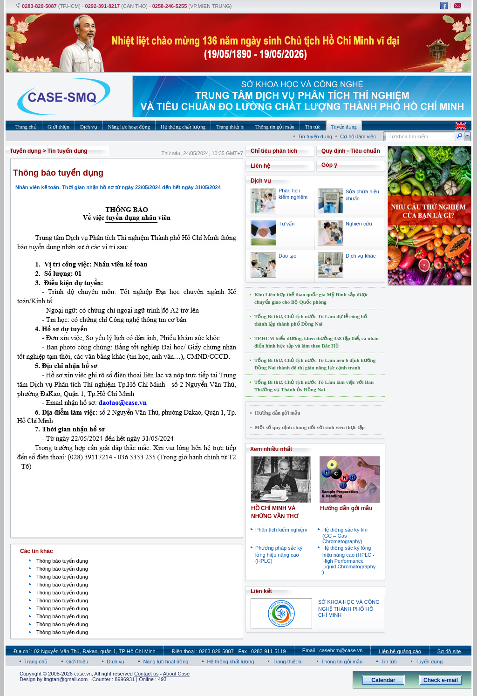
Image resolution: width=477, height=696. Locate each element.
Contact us (146, 673)
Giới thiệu (77, 661)
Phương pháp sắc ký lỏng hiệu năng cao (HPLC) (278, 554)
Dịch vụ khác (360, 256)
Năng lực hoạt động (165, 661)
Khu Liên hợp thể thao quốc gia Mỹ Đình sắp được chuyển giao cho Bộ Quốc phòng (311, 298)
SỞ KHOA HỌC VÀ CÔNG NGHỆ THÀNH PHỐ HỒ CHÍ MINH (349, 608)
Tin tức (389, 661)
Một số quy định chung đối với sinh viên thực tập (310, 427)
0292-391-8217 (102, 6)
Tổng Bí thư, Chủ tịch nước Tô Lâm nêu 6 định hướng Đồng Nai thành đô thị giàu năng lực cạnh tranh (314, 363)
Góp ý (329, 165)
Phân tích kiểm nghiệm (281, 529)
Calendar (383, 680)
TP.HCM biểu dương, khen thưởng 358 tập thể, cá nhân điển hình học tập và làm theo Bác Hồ (316, 341)
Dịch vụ (115, 661)
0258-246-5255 (169, 6)
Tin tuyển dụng (315, 136)
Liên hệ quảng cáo (400, 651)
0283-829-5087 (39, 6)
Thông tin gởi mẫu (342, 661)
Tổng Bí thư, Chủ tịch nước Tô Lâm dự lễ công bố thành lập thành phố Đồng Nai (310, 320)
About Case (176, 673)
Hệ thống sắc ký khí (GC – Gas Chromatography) (345, 535)
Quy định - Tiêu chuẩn (350, 151)
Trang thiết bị (287, 661)
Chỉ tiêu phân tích (274, 151)
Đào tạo (287, 256)
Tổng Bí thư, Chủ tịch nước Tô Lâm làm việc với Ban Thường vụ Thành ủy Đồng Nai (314, 385)
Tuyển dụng (25, 151)
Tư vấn (286, 223)
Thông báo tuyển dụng (62, 561)
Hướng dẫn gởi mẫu (277, 413)
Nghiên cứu (359, 223)
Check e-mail (440, 680)
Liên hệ (260, 166)
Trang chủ (36, 661)
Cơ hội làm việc (358, 136)
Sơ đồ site (449, 651)
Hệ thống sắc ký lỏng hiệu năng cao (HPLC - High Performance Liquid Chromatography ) (348, 560)
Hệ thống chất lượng (230, 661)
